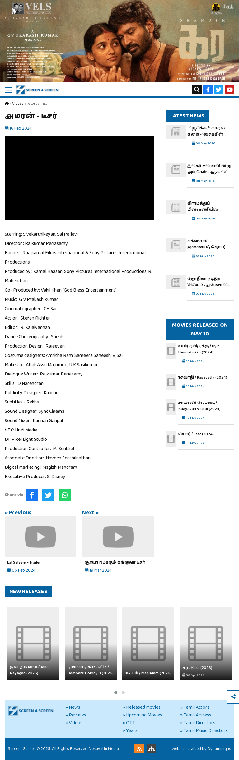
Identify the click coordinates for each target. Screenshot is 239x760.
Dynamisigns (219, 748)
